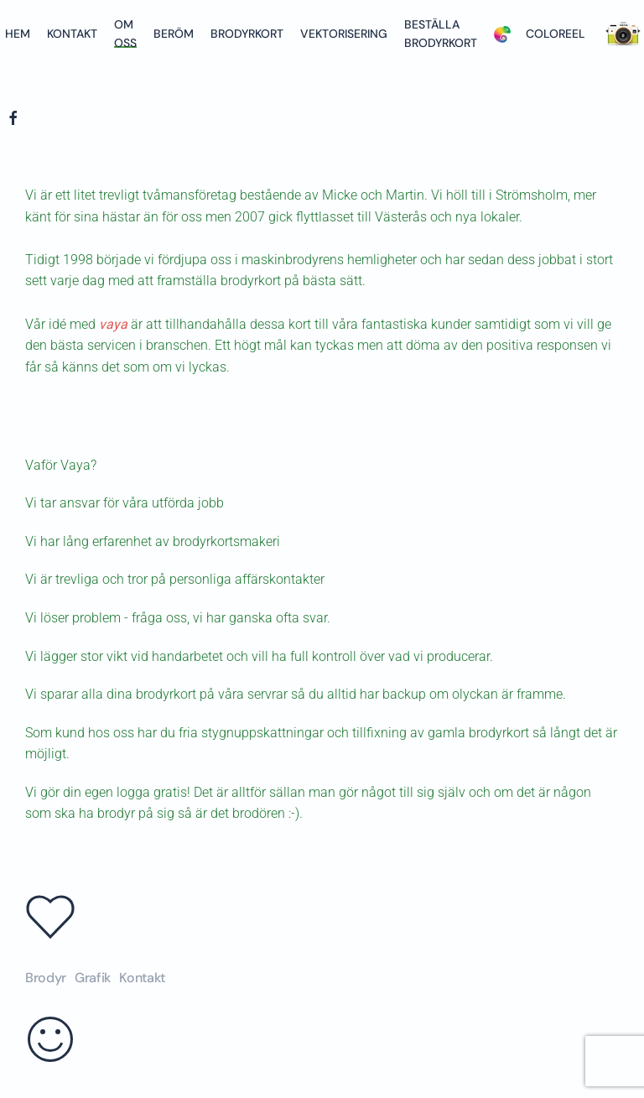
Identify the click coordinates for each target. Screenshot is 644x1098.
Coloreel (539, 33)
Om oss (125, 33)
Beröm (173, 33)
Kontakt (72, 33)
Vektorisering (343, 33)
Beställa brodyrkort (440, 33)
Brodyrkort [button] (246, 33)
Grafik (93, 977)
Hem (17, 33)
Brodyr (45, 977)
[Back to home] (2, 75)
